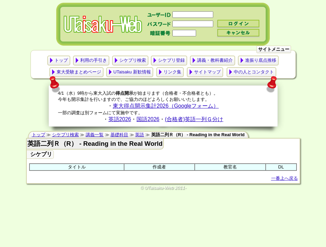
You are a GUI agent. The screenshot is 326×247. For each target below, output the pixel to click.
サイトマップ (207, 71)
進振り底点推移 (260, 60)
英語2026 (119, 119)
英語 (139, 134)
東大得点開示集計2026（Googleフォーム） (166, 106)
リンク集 (172, 71)
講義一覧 (95, 134)
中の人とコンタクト (254, 71)
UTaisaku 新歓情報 (132, 71)
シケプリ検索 (132, 60)
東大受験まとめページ (79, 71)
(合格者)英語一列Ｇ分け (194, 119)
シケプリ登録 (171, 60)
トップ (61, 60)
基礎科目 (119, 134)
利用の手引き (93, 60)
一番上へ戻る (284, 178)
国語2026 (147, 119)
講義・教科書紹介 (215, 60)
